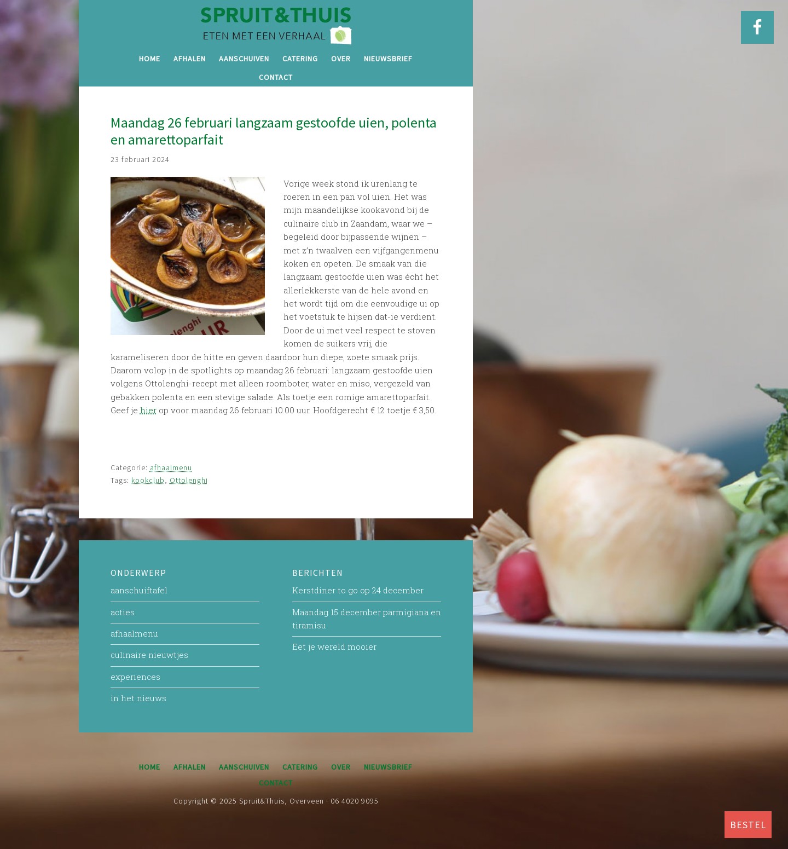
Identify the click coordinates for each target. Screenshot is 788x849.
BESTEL (748, 824)
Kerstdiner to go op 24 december (358, 590)
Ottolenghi (189, 480)
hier (148, 410)
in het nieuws (138, 697)
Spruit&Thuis (276, 24)
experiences (135, 676)
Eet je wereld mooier (334, 646)
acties (123, 612)
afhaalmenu (171, 467)
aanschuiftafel (139, 590)
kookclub (148, 480)
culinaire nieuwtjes (149, 654)
